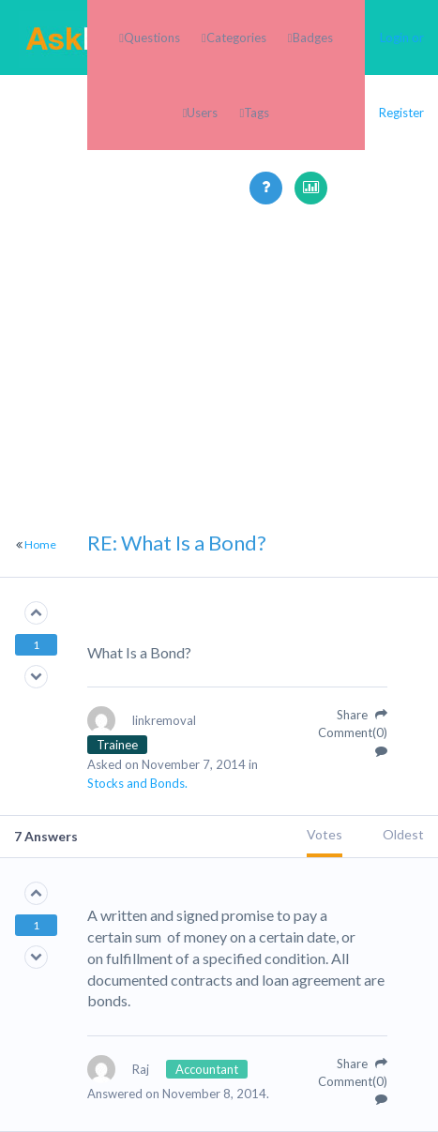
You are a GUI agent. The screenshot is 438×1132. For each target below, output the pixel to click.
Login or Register (401, 75)
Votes (324, 834)
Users (202, 112)
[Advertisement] (219, 423)
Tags (256, 112)
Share (362, 714)
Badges (313, 37)
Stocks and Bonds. (137, 783)
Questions (152, 37)
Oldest (403, 834)
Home (40, 544)
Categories (236, 37)
